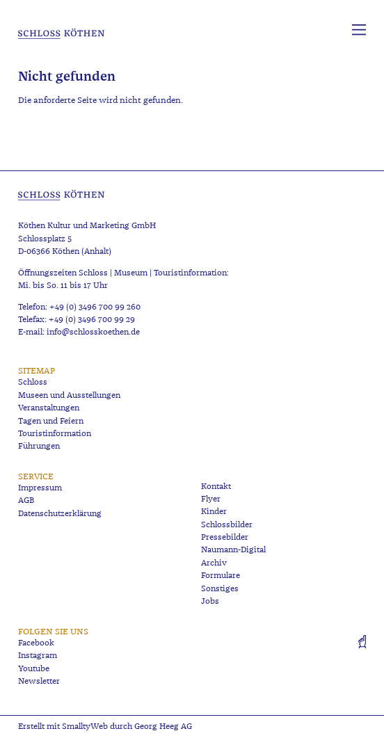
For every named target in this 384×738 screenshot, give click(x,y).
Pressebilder (224, 537)
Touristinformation (54, 433)
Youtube (33, 669)
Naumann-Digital (233, 550)
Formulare (220, 575)
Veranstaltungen (48, 408)
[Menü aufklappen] (359, 29)
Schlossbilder (227, 525)
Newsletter (39, 681)
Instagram (37, 655)
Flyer (211, 499)
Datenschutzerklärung (60, 513)
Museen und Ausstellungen (69, 395)
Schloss (32, 382)
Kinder (214, 511)
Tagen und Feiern (50, 421)
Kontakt (216, 486)
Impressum (40, 488)
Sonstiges (220, 589)
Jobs (210, 601)
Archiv (214, 563)
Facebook (36, 643)
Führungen (39, 446)
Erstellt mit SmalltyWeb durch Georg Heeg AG (105, 726)
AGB (26, 500)
